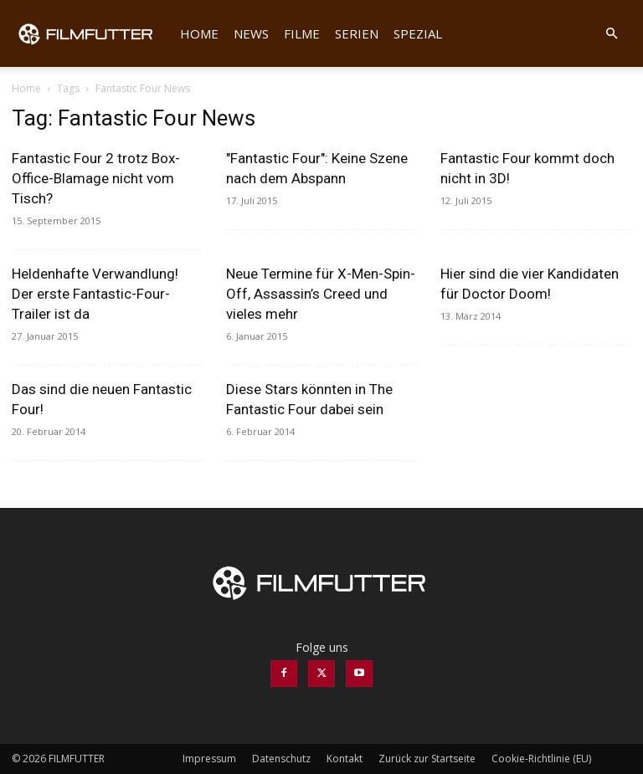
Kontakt (345, 758)
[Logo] (92, 33)
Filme (302, 33)
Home (199, 33)
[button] (611, 34)
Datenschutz (281, 758)
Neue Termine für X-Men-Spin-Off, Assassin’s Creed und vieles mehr (320, 293)
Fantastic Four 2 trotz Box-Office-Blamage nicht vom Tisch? (96, 178)
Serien (356, 33)
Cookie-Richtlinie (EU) (541, 758)
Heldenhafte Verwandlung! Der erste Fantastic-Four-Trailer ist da (95, 293)
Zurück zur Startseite (427, 758)
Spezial (418, 33)
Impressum (209, 758)
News (251, 33)
